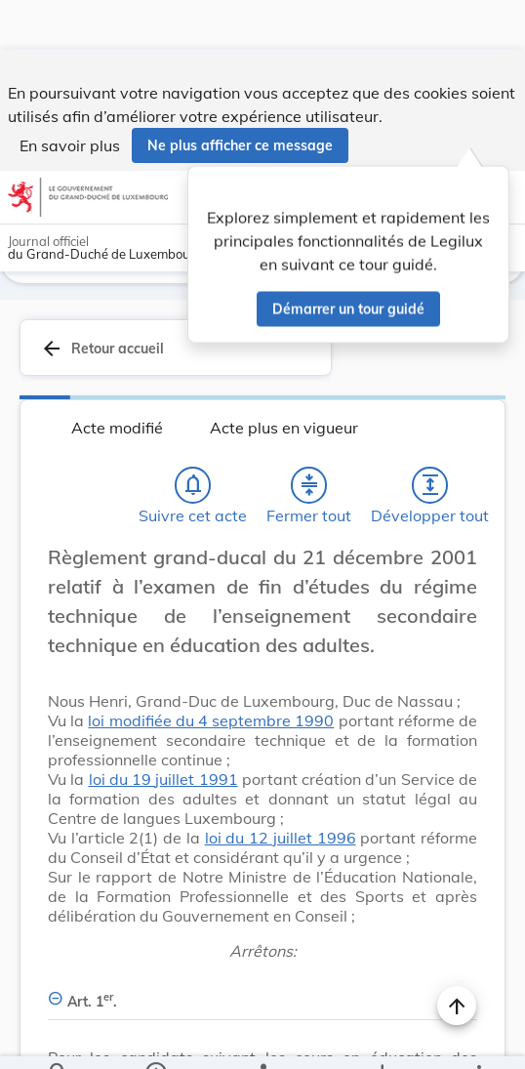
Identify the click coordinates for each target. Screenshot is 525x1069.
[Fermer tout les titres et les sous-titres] (309, 435)
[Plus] (478, 1037)
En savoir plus (70, 95)
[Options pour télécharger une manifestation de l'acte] (381, 1037)
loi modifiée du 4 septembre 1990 (211, 670)
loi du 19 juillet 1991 (163, 729)
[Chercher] (58, 1037)
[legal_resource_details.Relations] (262, 1037)
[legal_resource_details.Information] (155, 1037)
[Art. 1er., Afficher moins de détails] (262, 940)
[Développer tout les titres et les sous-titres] (430, 435)
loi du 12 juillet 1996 (280, 788)
